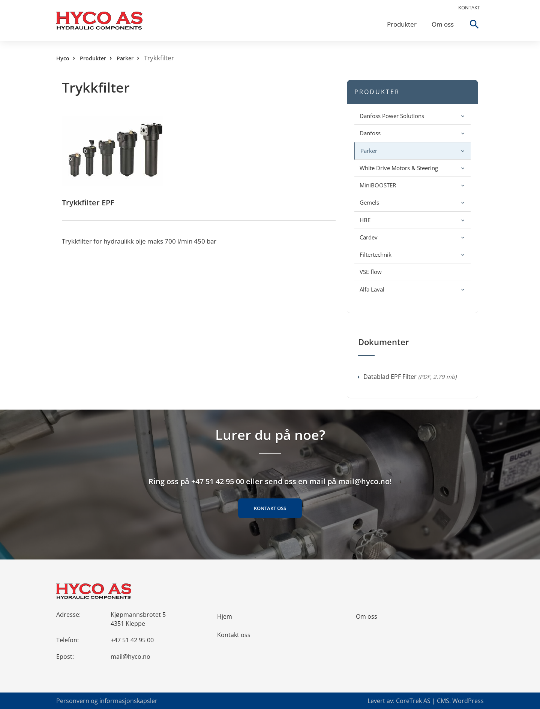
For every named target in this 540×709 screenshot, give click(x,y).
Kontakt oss (270, 508)
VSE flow (371, 271)
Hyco (62, 58)
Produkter (402, 24)
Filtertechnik (376, 254)
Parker (125, 58)
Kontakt (469, 7)
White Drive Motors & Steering (399, 168)
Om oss (443, 24)
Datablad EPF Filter (407, 376)
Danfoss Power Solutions (392, 116)
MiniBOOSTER (378, 185)
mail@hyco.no (130, 656)
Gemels (369, 202)
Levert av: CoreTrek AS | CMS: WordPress (426, 701)
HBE (365, 220)
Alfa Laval (372, 289)
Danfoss (370, 133)
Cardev (369, 237)
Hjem (224, 616)
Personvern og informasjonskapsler (107, 701)
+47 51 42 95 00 (132, 640)
